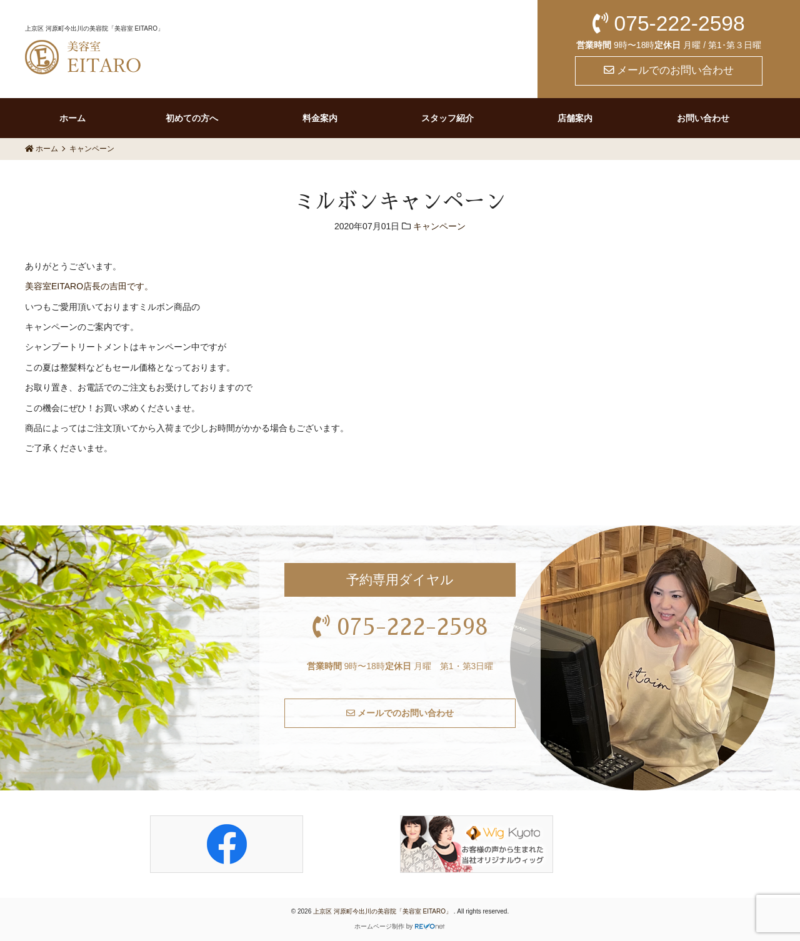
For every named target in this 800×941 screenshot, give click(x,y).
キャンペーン (439, 226)
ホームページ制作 (379, 926)
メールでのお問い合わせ (669, 70)
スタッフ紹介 (447, 118)
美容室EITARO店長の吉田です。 (89, 286)
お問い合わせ (703, 118)
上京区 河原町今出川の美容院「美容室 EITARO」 (383, 911)
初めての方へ (192, 118)
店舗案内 (575, 118)
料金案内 (320, 118)
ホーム (72, 118)
